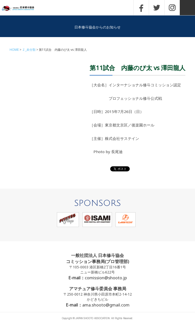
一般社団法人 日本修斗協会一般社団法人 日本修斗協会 (21, 8)
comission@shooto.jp (106, 278)
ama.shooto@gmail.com (105, 305)
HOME (14, 49)
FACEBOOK (141, 7)
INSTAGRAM (172, 7)
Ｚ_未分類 (29, 49)
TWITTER (156, 7)
